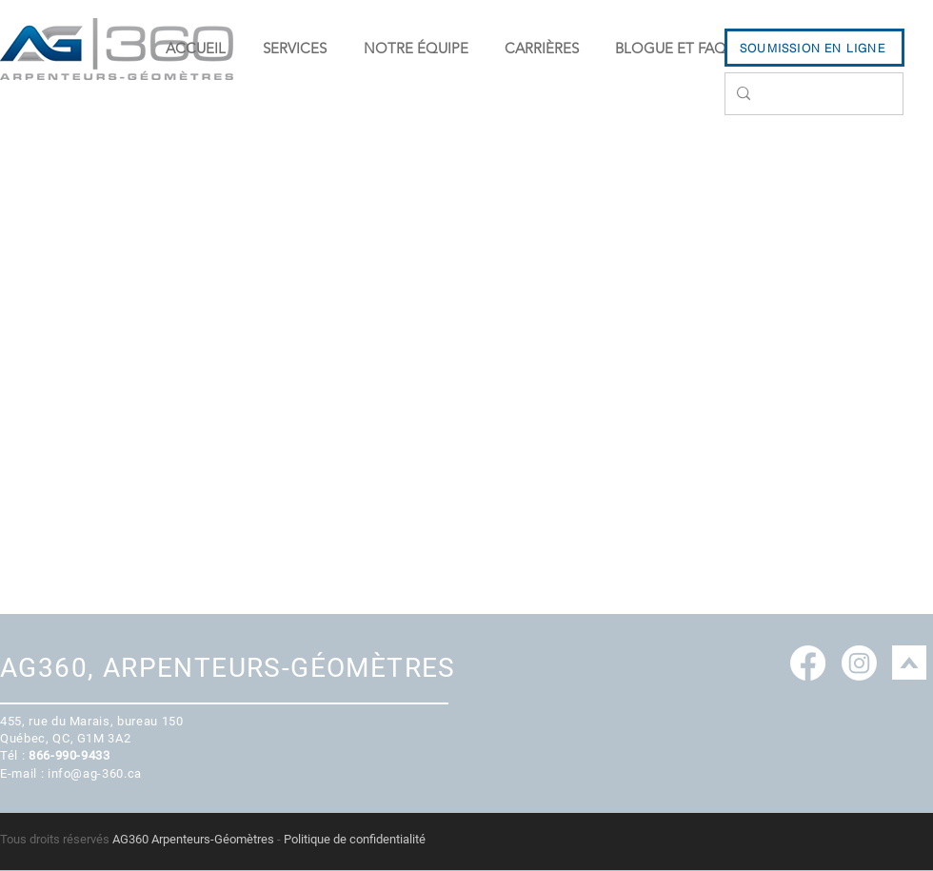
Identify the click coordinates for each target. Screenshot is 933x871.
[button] (294, 48)
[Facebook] (807, 663)
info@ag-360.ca (95, 773)
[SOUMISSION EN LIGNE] (814, 48)
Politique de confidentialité (355, 839)
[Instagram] (859, 663)
